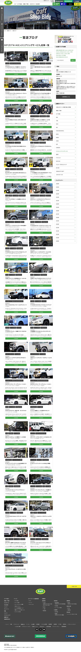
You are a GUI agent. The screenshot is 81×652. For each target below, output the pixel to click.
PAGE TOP (74, 586)
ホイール (30, 602)
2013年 (57, 227)
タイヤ (30, 600)
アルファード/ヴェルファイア (61, 51)
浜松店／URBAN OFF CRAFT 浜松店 (72, 603)
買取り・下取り (26, 4)
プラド (71, 51)
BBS (57, 117)
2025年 (57, 187)
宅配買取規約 (64, 626)
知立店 (44, 607)
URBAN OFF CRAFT (60, 171)
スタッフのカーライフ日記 (61, 55)
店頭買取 (50, 624)
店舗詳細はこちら (66, 97)
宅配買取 (55, 624)
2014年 (57, 224)
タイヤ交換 (58, 114)
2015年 (57, 220)
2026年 (57, 183)
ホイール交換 (17, 602)
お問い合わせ (42, 626)
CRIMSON (58, 147)
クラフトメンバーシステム (26, 626)
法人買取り (52, 0)
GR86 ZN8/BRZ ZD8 (60, 50)
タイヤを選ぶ (19, 4)
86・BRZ (57, 167)
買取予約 (64, 624)
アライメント (58, 157)
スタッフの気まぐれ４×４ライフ (62, 57)
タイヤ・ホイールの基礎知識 (33, 598)
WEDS (57, 134)
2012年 (57, 231)
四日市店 (56, 611)
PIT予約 (60, 624)
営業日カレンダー (46, 0)
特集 (5, 611)
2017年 (57, 214)
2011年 (57, 234)
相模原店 (69, 609)
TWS (57, 120)
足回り (57, 154)
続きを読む (16, 74)
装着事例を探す (57, 4)
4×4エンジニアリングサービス (62, 151)
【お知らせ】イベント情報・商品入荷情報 (63, 107)
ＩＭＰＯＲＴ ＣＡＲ (59, 174)
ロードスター (61, 53)
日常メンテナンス (17, 606)
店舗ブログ (9, 30)
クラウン (66, 53)
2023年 (57, 193)
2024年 (57, 190)
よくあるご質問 (18, 626)
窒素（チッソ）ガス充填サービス (20, 609)
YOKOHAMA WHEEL (60, 130)
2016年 (57, 217)
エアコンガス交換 (18, 611)
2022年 (57, 197)
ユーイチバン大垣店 (58, 607)
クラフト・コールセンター (72, 624)
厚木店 (69, 608)
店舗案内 (78, 4)
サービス (15, 598)
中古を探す (38, 4)
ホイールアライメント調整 (19, 604)
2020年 (57, 204)
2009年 (57, 241)
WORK (57, 137)
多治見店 (56, 605)
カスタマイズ (32, 4)
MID (57, 127)
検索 (72, 60)
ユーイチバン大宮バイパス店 (72, 614)
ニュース (5, 607)
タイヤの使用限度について (19, 608)
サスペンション (31, 604)
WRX (69, 53)
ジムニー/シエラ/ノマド (69, 50)
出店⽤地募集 (48, 626)
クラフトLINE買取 (44, 624)
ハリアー (68, 51)
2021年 (57, 200)
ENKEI (57, 141)
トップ (15, 4)
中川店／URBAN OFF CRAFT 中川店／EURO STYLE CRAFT (48, 604)
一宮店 (44, 608)
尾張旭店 (44, 610)
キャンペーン (6, 609)
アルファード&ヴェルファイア (61, 164)
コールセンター (70, 4)
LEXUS (57, 53)
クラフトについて (7, 615)
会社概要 (32, 624)
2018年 (57, 210)
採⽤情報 (52, 1)
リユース (5, 613)
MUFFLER (58, 161)
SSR (57, 144)
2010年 (57, 237)
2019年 (57, 207)
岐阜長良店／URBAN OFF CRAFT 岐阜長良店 (60, 603)
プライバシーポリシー (56, 626)
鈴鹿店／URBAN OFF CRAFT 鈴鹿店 (59, 614)
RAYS (57, 124)
